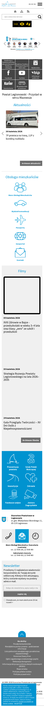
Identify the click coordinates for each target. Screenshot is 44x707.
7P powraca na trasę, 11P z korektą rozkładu (20, 137)
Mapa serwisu (22, 669)
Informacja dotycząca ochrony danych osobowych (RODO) (22, 665)
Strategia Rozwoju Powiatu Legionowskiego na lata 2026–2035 (21, 377)
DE (32, 4)
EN (30, 4)
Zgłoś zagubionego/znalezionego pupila (22, 659)
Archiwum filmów (31, 440)
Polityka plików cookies (22, 672)
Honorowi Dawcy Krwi (22, 656)
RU (35, 4)
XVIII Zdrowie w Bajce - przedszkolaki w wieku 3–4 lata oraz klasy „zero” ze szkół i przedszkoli (22, 327)
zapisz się (22, 594)
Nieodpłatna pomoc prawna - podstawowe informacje (22, 647)
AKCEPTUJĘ (18, 703)
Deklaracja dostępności (22, 661)
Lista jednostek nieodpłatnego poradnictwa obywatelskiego (22, 652)
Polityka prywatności (22, 674)
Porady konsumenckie (22, 644)
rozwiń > (9, 602)
